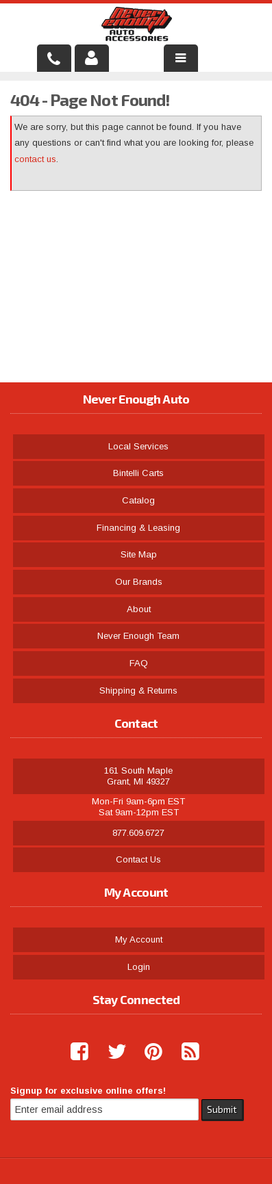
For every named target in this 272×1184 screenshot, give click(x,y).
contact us (35, 159)
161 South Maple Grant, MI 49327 (138, 776)
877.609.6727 (138, 833)
